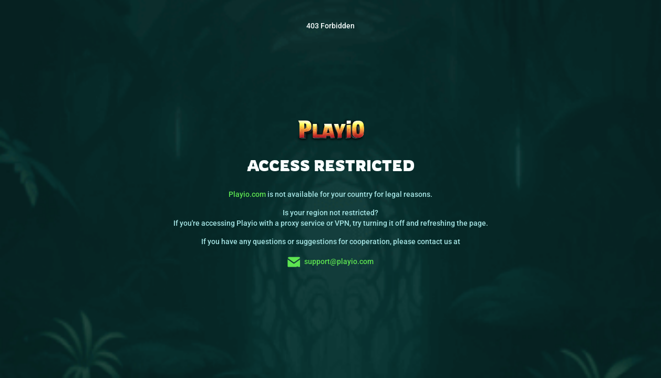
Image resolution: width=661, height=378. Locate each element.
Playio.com (247, 194)
